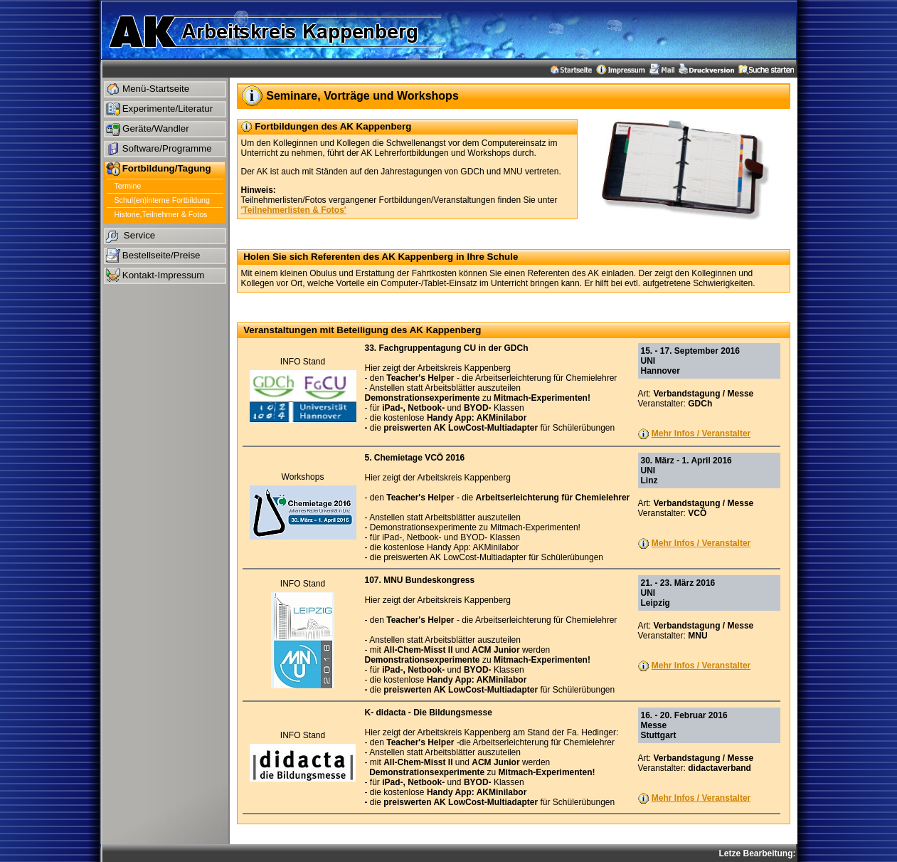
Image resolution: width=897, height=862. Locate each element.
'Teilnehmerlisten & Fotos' (293, 210)
